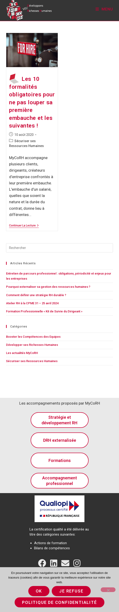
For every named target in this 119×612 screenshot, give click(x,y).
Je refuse (71, 591)
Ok (39, 591)
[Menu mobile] (104, 9)
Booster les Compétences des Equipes (33, 336)
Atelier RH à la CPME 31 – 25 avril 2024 (32, 303)
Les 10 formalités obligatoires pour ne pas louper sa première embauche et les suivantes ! (32, 102)
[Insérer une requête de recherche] (59, 247)
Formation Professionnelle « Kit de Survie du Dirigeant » (44, 311)
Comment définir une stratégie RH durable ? (36, 295)
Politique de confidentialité (59, 602)
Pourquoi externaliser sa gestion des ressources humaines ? (48, 286)
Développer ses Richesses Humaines (32, 345)
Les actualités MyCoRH (22, 353)
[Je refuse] (108, 589)
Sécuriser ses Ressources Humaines (32, 361)
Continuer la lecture (24, 225)
